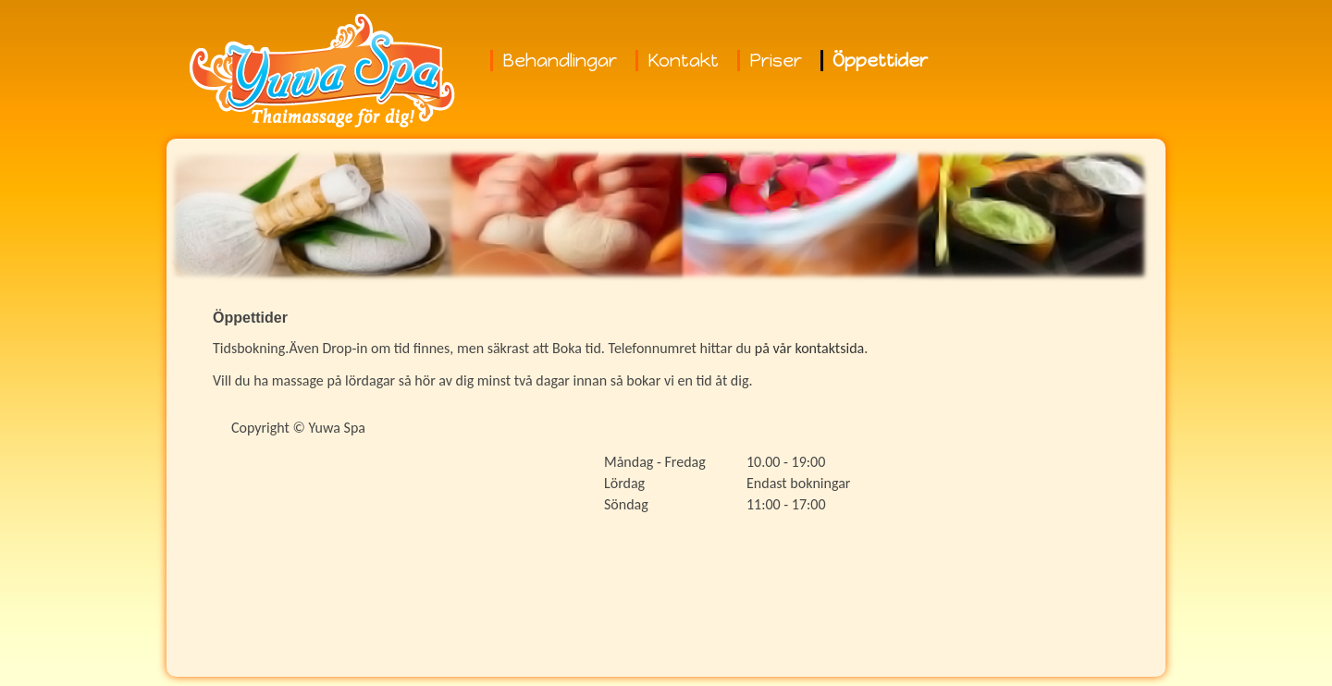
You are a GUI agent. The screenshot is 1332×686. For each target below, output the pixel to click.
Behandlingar (559, 60)
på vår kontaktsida (809, 348)
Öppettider (880, 60)
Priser (775, 60)
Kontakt (683, 60)
